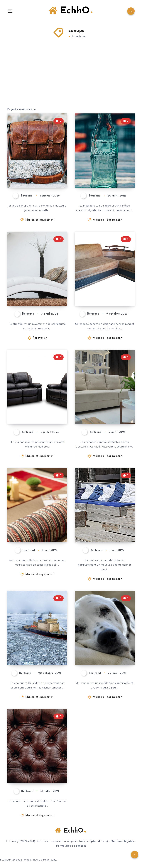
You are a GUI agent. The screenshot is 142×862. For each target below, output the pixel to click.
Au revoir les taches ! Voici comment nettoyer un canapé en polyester (104, 404)
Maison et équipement (40, 220)
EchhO (70, 11)
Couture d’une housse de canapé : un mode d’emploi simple (37, 526)
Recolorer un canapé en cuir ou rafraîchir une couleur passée (37, 171)
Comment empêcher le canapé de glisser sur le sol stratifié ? (36, 289)
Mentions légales (122, 841)
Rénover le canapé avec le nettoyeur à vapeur (35, 648)
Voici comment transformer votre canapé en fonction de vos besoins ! (103, 286)
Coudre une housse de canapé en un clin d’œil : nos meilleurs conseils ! (105, 522)
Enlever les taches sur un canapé (105, 651)
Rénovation (40, 338)
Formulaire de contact (71, 846)
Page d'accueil (16, 109)
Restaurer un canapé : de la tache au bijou (38, 410)
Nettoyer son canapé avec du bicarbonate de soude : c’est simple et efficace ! (105, 168)
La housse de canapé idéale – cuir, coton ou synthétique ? (37, 767)
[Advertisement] (71, 79)
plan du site (99, 841)
